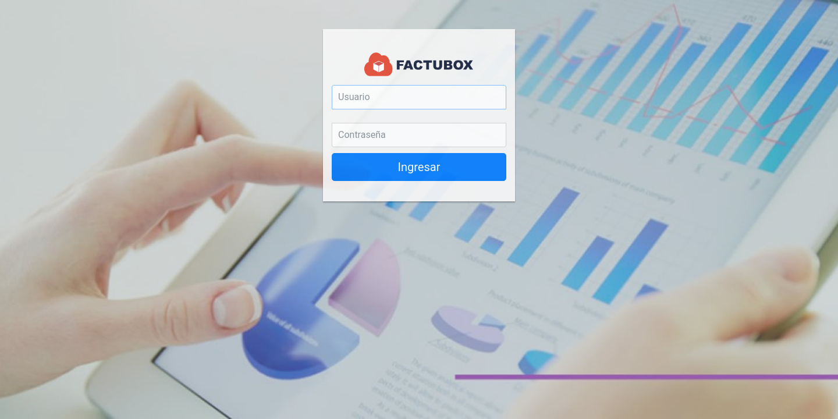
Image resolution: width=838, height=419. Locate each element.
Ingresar (419, 167)
